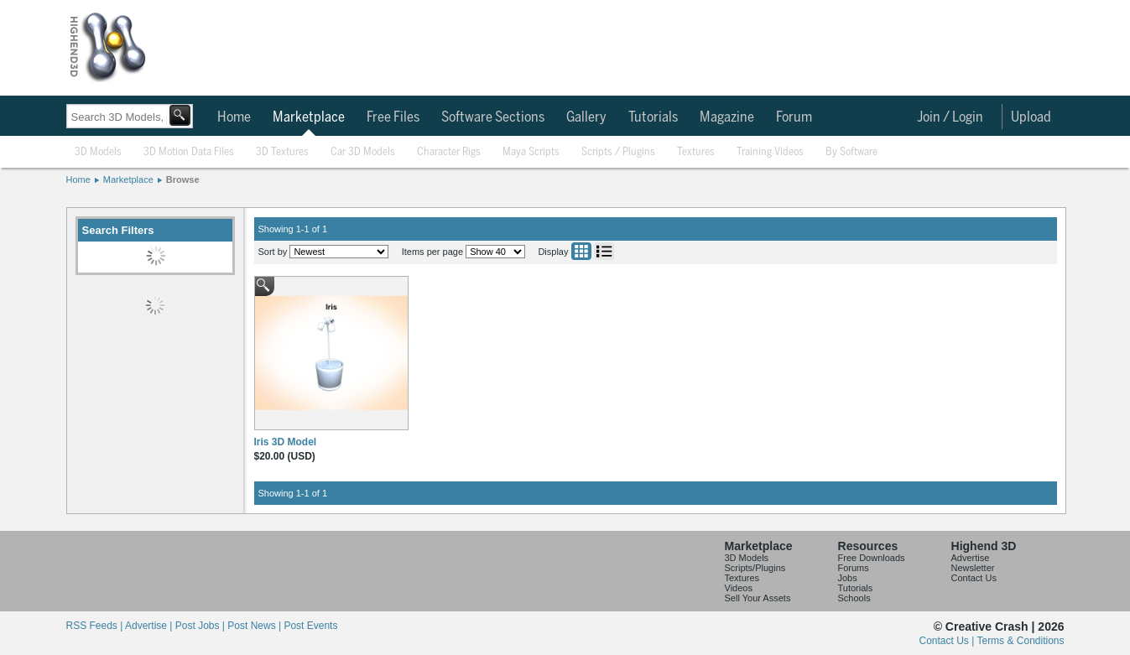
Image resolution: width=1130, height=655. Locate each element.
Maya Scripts (531, 152)
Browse (183, 179)
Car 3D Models (363, 152)
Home (234, 117)
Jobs (847, 578)
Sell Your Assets (758, 598)
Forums (853, 568)
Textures (696, 152)
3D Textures (282, 152)
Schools (854, 598)
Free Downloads (871, 558)
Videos (738, 588)
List (604, 251)
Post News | (255, 626)
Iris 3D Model (285, 442)
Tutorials (653, 117)
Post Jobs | (201, 626)
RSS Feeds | (95, 626)
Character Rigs (449, 152)
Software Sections (492, 117)
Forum (794, 117)
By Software (851, 152)
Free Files (393, 117)
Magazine (727, 117)
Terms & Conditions (1020, 641)
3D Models (98, 152)
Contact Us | (948, 641)
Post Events (310, 626)
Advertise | (150, 626)
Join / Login (950, 117)
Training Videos (770, 152)
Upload (1031, 117)
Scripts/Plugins (755, 568)
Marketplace (309, 117)
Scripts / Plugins (618, 152)
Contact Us (974, 578)
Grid (581, 251)
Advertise (970, 558)
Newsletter (973, 568)
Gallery (586, 117)
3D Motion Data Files (188, 152)
